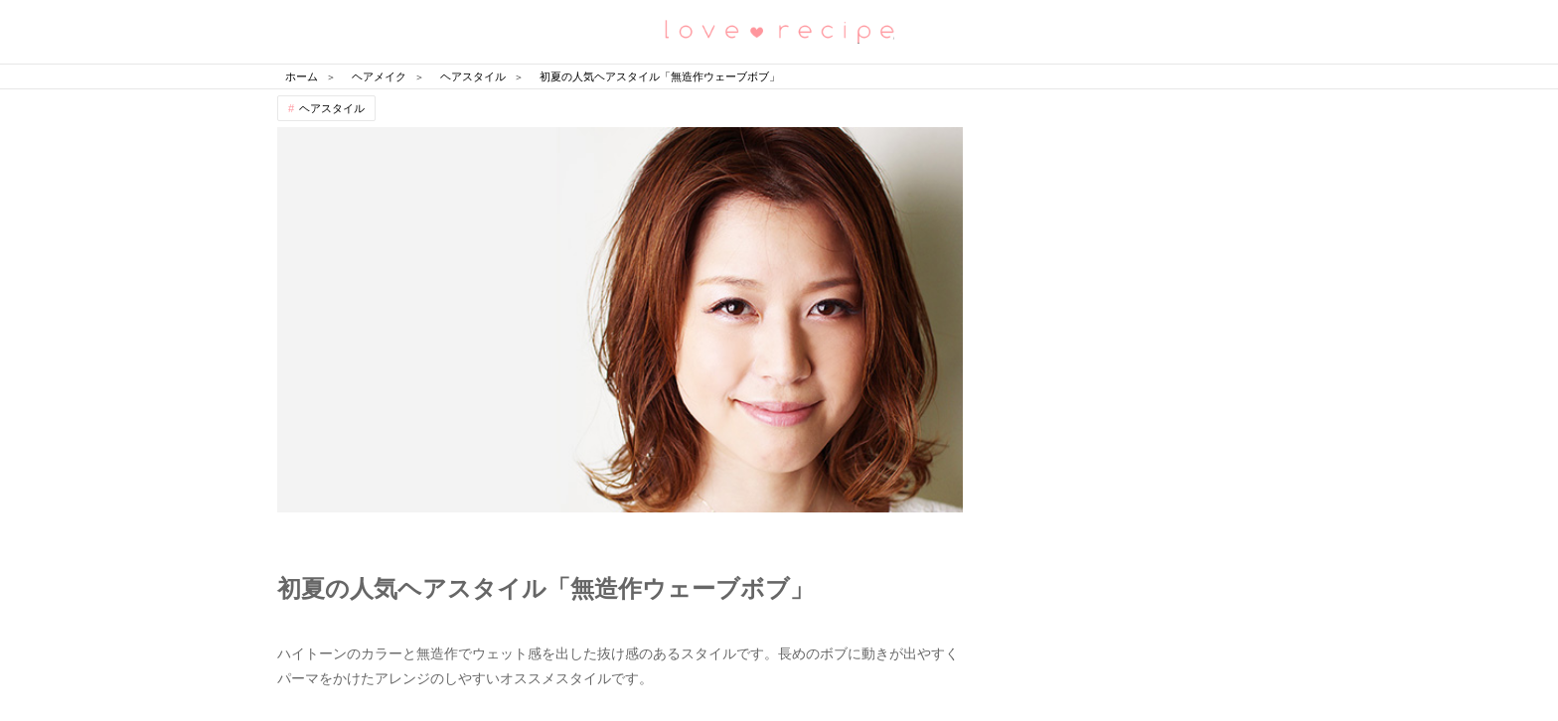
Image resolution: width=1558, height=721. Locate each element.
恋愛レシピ (779, 30)
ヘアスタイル (332, 108)
